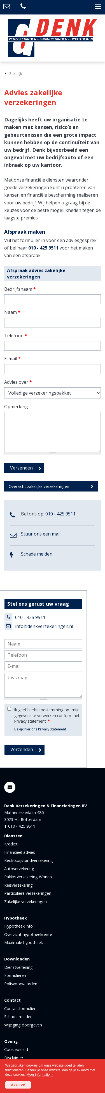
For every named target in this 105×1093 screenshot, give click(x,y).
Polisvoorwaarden (20, 983)
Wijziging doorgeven (23, 1025)
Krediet (11, 844)
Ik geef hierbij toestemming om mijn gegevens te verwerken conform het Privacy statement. (47, 715)
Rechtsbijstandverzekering (28, 860)
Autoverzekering (19, 868)
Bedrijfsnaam (20, 289)
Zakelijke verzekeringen (25, 901)
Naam (12, 312)
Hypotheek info (18, 926)
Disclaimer (13, 1057)
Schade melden (36, 554)
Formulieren (15, 975)
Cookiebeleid (16, 1049)
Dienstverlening (18, 967)
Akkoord (18, 1085)
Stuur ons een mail (40, 534)
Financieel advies (19, 852)
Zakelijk (15, 73)
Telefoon (15, 335)
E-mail (12, 359)
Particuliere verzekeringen (27, 893)
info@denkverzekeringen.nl (44, 626)
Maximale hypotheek (23, 942)
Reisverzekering (18, 885)
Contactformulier (20, 1008)
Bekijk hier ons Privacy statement (40, 729)
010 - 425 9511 (43, 248)
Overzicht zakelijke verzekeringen (39, 486)
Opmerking (16, 407)
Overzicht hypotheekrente (28, 934)
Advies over (18, 382)
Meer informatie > (40, 1075)
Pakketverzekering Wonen (28, 876)
